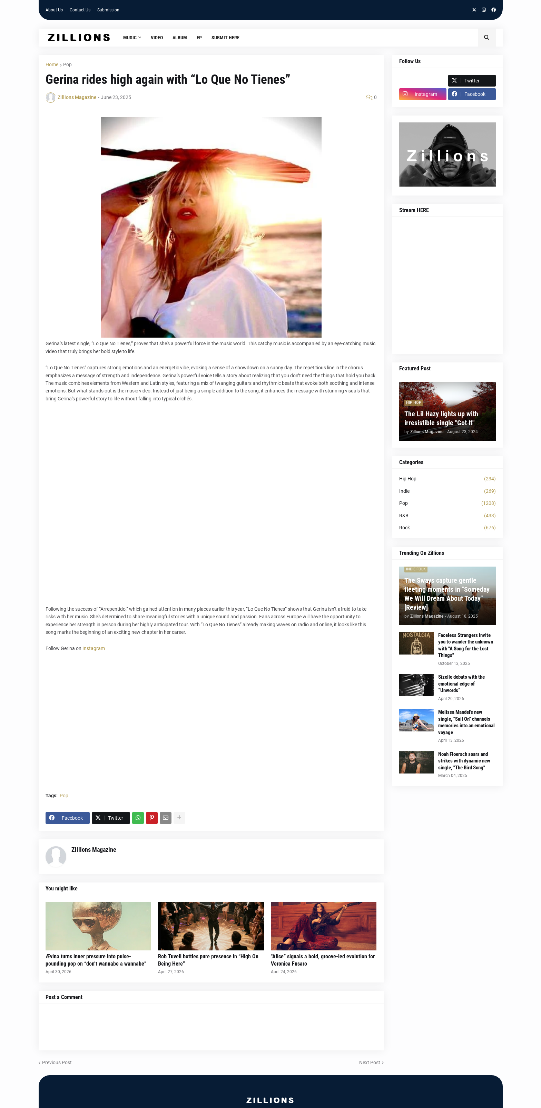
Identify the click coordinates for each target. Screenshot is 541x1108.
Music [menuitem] (130, 37)
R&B (447, 515)
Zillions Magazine (93, 849)
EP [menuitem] (199, 37)
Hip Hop (447, 479)
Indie (447, 491)
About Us (54, 10)
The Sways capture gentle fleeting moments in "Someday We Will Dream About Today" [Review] (447, 593)
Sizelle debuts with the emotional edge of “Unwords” (461, 683)
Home (52, 64)
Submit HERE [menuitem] (225, 37)
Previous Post (57, 1062)
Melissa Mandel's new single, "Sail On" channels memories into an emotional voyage (466, 722)
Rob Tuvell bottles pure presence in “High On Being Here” (208, 960)
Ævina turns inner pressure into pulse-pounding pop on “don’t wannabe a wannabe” (96, 960)
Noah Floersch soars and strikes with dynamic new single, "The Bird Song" (464, 761)
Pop (67, 64)
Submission (108, 10)
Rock (447, 528)
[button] (487, 38)
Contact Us (80, 10)
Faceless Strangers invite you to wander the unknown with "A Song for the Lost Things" (465, 645)
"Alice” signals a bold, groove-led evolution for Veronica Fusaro (323, 960)
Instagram (93, 648)
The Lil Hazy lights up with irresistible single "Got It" (441, 418)
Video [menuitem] (157, 37)
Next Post (369, 1062)
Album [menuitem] (180, 37)
